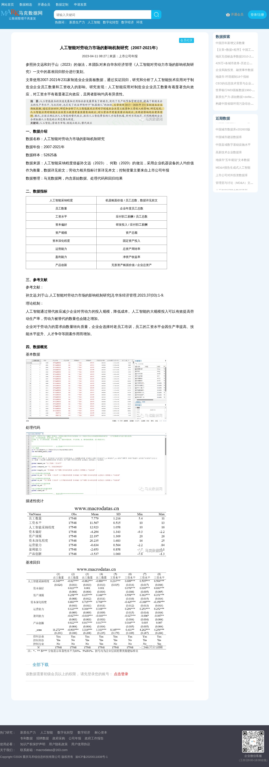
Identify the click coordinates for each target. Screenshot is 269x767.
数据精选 (26, 4)
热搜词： (61, 22)
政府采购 (58, 738)
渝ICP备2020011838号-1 (91, 756)
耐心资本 (101, 732)
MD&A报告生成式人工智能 (233, 168)
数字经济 (127, 22)
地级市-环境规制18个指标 (232, 76)
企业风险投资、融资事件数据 (235, 70)
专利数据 (26, 738)
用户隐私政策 (58, 744)
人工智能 (94, 22)
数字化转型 (111, 22)
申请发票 (80, 4)
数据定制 (62, 4)
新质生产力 (77, 22)
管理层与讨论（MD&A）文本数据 (237, 183)
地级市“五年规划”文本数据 (233, 160)
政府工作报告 (94, 738)
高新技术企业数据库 (229, 152)
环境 (139, 22)
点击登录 (121, 674)
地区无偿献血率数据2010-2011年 (237, 56)
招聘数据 (42, 738)
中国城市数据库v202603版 (233, 130)
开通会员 (44, 4)
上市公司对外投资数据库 (232, 175)
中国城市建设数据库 (229, 137)
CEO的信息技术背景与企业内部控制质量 (242, 83)
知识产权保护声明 (32, 744)
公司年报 (75, 738)
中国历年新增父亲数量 (230, 43)
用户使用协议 (80, 744)
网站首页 (7, 4)
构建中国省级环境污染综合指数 (236, 103)
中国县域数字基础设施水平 (233, 145)
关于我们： (8, 750)
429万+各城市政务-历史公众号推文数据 (241, 63)
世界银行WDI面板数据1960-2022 (237, 90)
